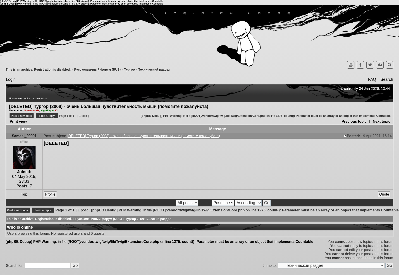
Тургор (129, 69)
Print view (18, 121)
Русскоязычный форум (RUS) (97, 69)
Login (11, 79)
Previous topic (354, 121)
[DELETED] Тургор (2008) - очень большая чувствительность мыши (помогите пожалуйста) (108, 106)
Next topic (381, 121)
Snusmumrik (31, 110)
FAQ (372, 79)
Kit (56, 110)
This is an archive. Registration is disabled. (38, 69)
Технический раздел (154, 69)
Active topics (40, 98)
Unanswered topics (19, 98)
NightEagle (47, 110)
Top (24, 194)
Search (386, 79)
